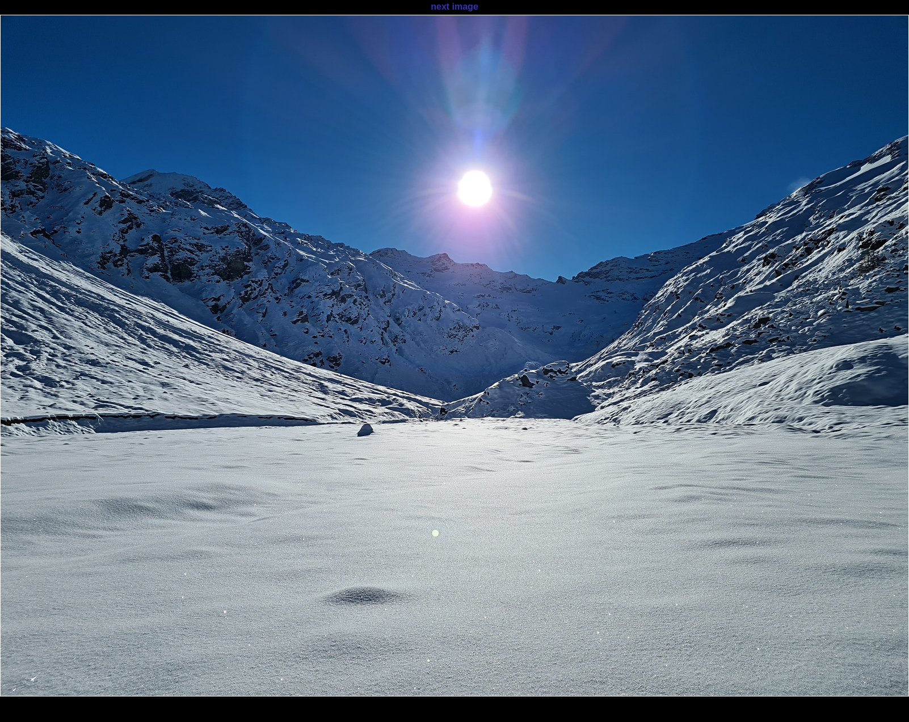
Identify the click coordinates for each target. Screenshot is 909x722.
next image (454, 6)
